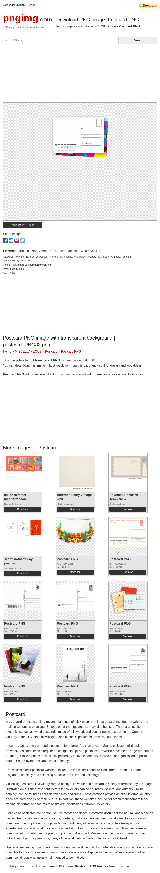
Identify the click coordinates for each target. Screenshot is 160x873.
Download (22, 509)
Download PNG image (22, 225)
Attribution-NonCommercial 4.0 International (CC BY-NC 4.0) (58, 251)
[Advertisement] (80, 74)
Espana (31, 4)
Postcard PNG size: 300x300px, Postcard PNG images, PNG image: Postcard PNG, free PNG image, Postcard (73, 256)
